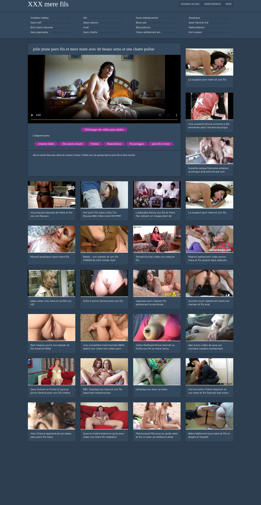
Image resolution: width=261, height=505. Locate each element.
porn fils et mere (161, 143)
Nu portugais (137, 143)
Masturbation (114, 143)
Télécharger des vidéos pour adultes (104, 129)
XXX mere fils (48, 4)
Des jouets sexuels (72, 143)
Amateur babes (46, 143)
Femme (95, 143)
